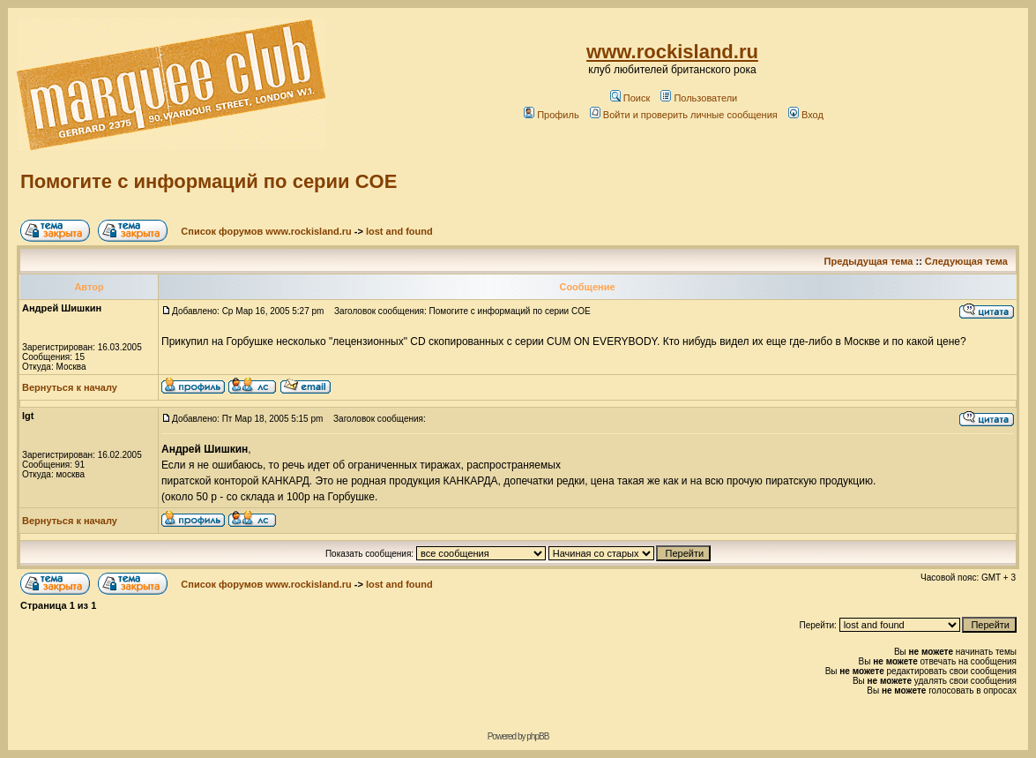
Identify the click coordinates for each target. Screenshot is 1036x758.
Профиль (551, 114)
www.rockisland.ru (672, 52)
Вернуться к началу (69, 387)
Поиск (630, 98)
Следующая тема (966, 261)
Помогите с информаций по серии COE (208, 181)
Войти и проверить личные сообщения (684, 114)
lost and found (399, 231)
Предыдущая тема (868, 261)
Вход (806, 114)
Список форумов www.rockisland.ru (266, 231)
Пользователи (698, 98)
